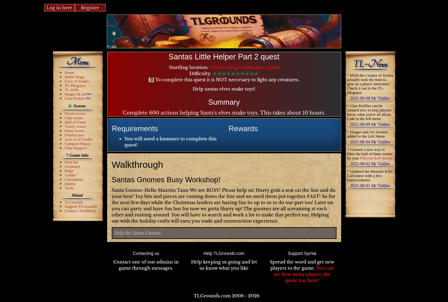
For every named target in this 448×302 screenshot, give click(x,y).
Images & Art (76, 94)
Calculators (74, 179)
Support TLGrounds (81, 206)
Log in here (59, 7)
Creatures (72, 166)
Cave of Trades (77, 81)
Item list (71, 162)
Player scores (75, 113)
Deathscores (74, 135)
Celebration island (258, 67)
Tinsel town (223, 67)
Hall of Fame (75, 122)
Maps (69, 170)
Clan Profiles (75, 98)
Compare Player (78, 143)
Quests (70, 183)
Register (90, 7)
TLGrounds (74, 202)
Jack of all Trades (79, 139)
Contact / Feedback (80, 210)
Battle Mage (74, 76)
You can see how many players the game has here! (303, 274)
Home (70, 72)
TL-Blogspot (75, 85)
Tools (69, 188)
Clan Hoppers (76, 148)
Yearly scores (75, 126)
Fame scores (75, 130)
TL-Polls (72, 89)
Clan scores (74, 117)
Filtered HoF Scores (376, 158)
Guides (70, 175)
